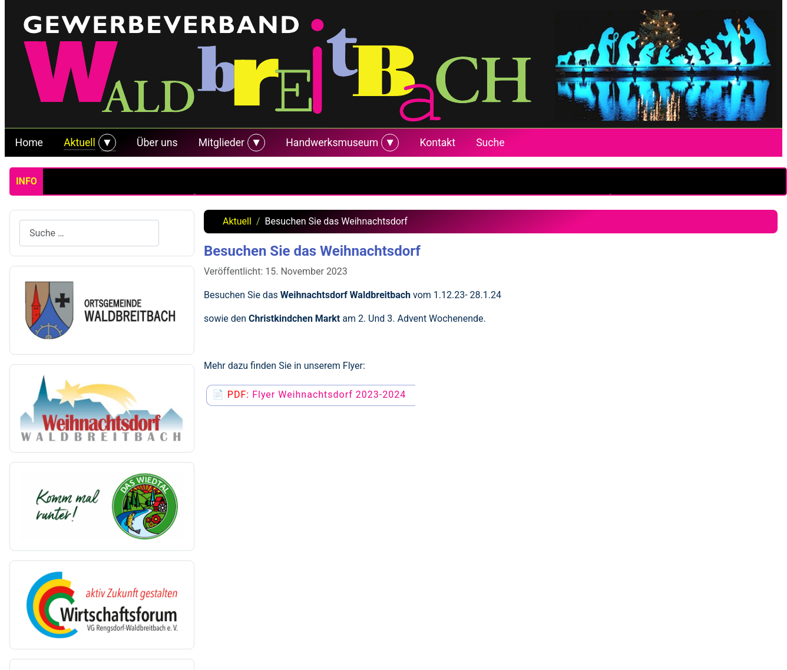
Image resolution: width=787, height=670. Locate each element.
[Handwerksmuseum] (388, 142)
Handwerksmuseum (332, 142)
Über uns (157, 142)
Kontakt (437, 142)
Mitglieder (221, 142)
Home (29, 142)
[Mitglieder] (254, 142)
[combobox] (89, 233)
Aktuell (79, 142)
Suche (490, 142)
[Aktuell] (105, 142)
